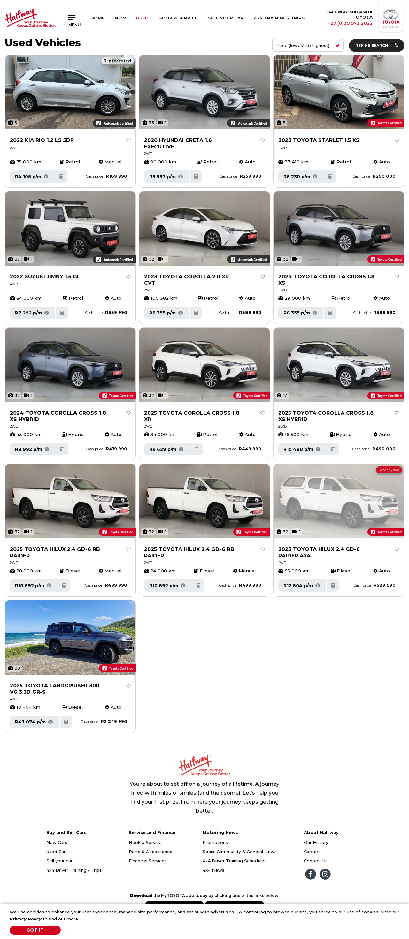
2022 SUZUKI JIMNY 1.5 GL (45, 277)
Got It (35, 930)
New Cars (56, 842)
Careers (312, 851)
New (120, 17)
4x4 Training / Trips (279, 17)
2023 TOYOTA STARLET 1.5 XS (318, 140)
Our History (316, 842)
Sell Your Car (226, 17)
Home (97, 17)
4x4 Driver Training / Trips (74, 870)
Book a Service (178, 17)
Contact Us (316, 860)
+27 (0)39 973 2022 (350, 23)
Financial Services (148, 860)
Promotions (215, 842)
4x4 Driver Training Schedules (234, 860)
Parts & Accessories (150, 851)
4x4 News (213, 870)
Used (142, 17)
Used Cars (57, 851)
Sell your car (59, 860)
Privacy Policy (26, 918)
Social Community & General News (240, 851)
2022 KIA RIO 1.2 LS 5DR (42, 140)
